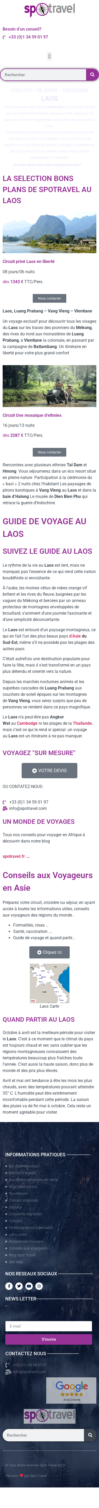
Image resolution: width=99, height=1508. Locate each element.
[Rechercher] (92, 74)
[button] (49, 56)
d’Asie (75, 636)
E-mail (11, 1317)
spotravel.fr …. (16, 856)
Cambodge (27, 723)
